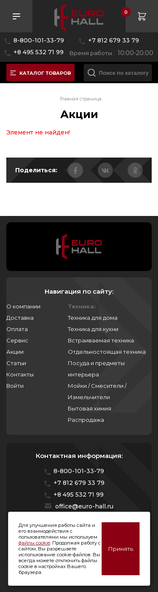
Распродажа (86, 419)
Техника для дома (93, 317)
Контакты (20, 374)
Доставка (20, 317)
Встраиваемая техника (101, 340)
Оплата (17, 329)
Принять (120, 548)
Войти (15, 385)
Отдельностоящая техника (107, 351)
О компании (23, 306)
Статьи (16, 363)
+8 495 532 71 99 (38, 52)
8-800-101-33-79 (38, 40)
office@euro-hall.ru (84, 506)
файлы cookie (34, 543)
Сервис (17, 340)
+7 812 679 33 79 (113, 40)
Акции (15, 351)
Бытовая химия (89, 408)
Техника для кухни (93, 329)
